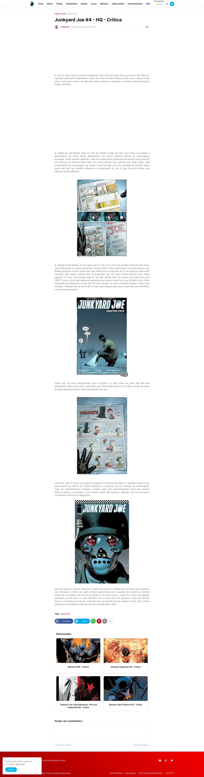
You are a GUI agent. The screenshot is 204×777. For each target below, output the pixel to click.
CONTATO (169, 773)
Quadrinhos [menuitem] (71, 3)
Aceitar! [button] (11, 769)
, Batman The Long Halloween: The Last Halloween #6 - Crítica (78, 706)
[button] (167, 4)
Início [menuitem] (40, 3)
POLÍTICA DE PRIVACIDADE (150, 773)
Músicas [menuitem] (104, 3)
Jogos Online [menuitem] (118, 3)
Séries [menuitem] (50, 3)
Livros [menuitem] (94, 3)
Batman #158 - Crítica (78, 667)
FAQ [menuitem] (148, 3)
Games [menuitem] (84, 3)
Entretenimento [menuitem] (135, 3)
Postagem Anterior (63, 745)
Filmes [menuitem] (59, 3)
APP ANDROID (116, 773)
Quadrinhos (72, 14)
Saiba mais (20, 764)
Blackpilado (130, 773)
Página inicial (60, 14)
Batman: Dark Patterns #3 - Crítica (125, 704)
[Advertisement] (102, 52)
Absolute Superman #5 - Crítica (126, 667)
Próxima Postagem (140, 745)
